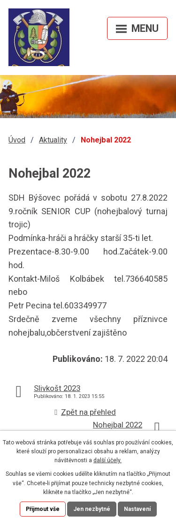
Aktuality (53, 139)
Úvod (16, 139)
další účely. (107, 460)
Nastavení (137, 509)
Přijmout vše (43, 509)
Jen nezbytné (91, 509)
